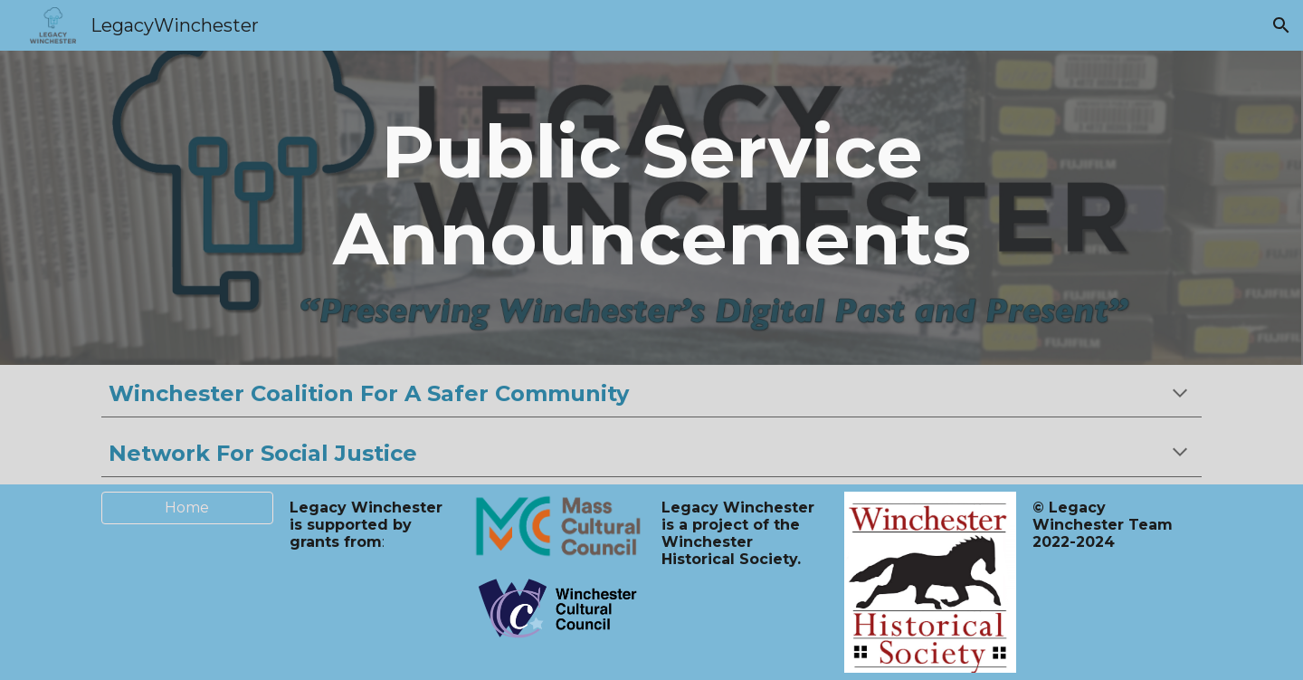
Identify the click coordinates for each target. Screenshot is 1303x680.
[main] (652, 207)
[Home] (187, 507)
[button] (1281, 25)
